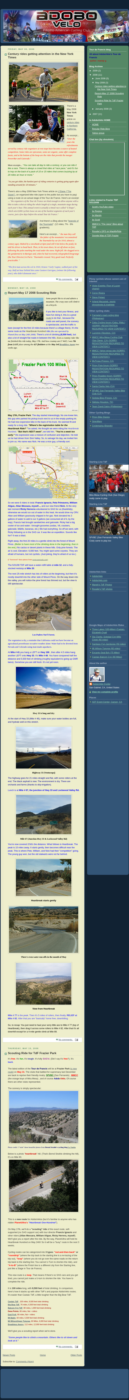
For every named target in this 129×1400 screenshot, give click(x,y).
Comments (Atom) (25, 1361)
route (49, 318)
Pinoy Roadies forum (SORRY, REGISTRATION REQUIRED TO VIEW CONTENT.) (108, 379)
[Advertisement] (105, 254)
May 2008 (100, 82)
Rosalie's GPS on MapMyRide (106, 231)
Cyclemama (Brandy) (102, 426)
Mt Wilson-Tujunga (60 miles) (106, 648)
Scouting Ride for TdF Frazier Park (32, 1053)
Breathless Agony (67, 344)
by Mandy (97, 215)
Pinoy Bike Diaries (101, 417)
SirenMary (97, 421)
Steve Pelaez (98, 297)
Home (43, 1355)
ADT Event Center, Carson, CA (107, 702)
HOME (95, 124)
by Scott (96, 220)
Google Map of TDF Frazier (105, 235)
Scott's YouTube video (103, 207)
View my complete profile (105, 692)
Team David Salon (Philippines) (107, 406)
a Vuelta (72, 1147)
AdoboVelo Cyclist (101, 684)
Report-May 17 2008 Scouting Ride (32, 292)
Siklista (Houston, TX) (102, 402)
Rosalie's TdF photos (102, 589)
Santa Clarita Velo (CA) (103, 386)
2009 (95, 70)
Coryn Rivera (98, 293)
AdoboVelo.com (99, 580)
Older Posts (76, 1355)
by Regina (97, 211)
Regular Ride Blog (101, 129)
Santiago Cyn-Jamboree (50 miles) (109, 644)
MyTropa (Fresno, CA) (103, 361)
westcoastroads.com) (40, 560)
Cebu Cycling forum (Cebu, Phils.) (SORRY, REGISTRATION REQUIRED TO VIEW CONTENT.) (109, 325)
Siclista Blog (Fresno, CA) (104, 398)
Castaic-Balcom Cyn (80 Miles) (107, 657)
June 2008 (100, 78)
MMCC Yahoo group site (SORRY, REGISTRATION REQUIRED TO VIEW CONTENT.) (108, 354)
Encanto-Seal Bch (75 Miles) (106, 652)
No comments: (66, 279)
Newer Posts (9, 1355)
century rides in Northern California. (73, 125)
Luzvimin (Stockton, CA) (103, 333)
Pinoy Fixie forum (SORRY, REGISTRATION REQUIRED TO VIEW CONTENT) (108, 368)
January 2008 (102, 109)
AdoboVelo (97, 576)
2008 (95, 75)
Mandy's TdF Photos (102, 585)
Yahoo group (98, 133)
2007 (95, 114)
